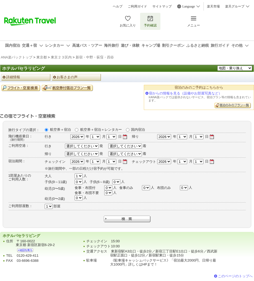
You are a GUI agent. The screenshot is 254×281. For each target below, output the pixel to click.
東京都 (41, 57)
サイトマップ (162, 6)
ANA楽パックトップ (16, 57)
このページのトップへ (235, 276)
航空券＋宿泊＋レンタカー (101, 130)
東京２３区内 (61, 57)
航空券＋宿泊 (60, 130)
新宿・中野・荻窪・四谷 (95, 57)
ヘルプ (117, 6)
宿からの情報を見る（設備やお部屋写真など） (185, 93)
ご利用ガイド (137, 6)
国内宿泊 (138, 130)
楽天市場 (213, 6)
